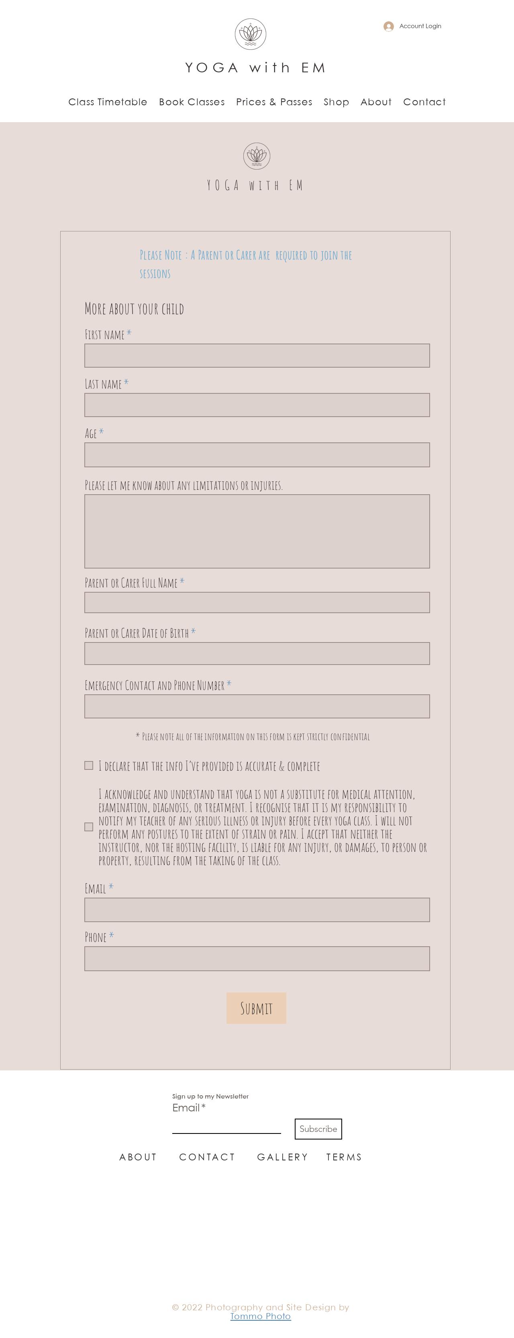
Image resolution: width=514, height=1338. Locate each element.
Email (95, 888)
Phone (95, 936)
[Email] (224, 1126)
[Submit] (256, 1008)
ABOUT (138, 1158)
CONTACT (218, 1158)
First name (104, 334)
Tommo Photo (261, 1317)
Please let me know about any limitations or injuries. (184, 485)
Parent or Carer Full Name (131, 582)
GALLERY (283, 1158)
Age (91, 433)
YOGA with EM (257, 68)
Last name (103, 383)
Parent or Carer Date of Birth (137, 632)
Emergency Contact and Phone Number (154, 685)
